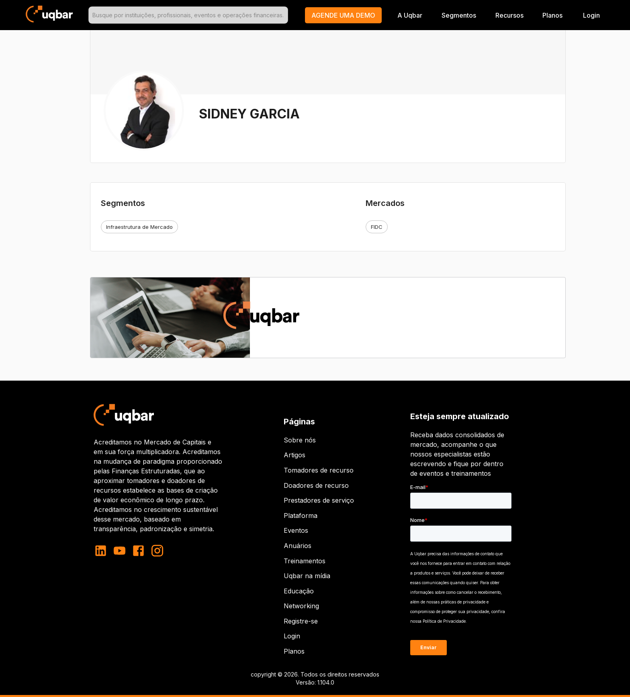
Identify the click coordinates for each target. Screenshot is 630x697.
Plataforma (300, 516)
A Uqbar (409, 15)
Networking (301, 606)
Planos (552, 15)
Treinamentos (304, 561)
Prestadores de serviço (319, 500)
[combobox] (188, 15)
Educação (299, 591)
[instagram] (157, 550)
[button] (343, 15)
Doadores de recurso (316, 485)
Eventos (296, 530)
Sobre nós (300, 440)
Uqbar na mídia (307, 576)
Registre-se (301, 621)
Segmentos (459, 15)
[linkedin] (103, 550)
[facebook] (138, 550)
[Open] (284, 15)
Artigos (294, 455)
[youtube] (119, 550)
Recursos (509, 15)
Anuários (297, 546)
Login (292, 636)
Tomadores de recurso (319, 470)
